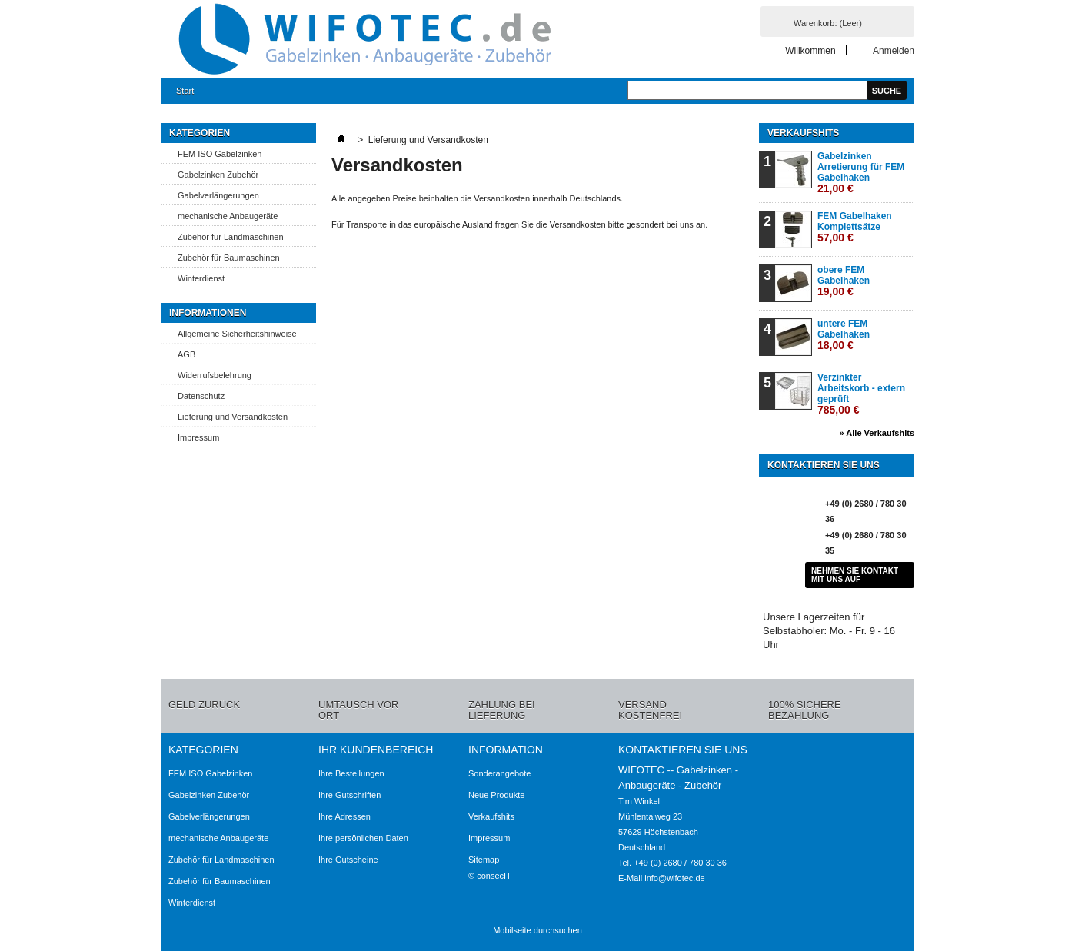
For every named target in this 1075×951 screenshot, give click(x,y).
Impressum (198, 437)
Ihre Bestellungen (351, 773)
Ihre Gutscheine (348, 859)
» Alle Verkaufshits (877, 432)
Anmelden (893, 50)
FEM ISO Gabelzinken (219, 153)
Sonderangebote (499, 773)
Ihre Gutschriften (349, 795)
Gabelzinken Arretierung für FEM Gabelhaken (860, 173)
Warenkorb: (828, 23)
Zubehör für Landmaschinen (231, 236)
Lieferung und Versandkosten (233, 416)
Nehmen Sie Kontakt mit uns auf (854, 575)
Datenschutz (201, 396)
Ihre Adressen (344, 816)
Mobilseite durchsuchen (537, 930)
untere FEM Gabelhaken (843, 334)
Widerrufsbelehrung (214, 375)
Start (183, 95)
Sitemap (483, 859)
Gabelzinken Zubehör (218, 174)
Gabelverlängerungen (218, 195)
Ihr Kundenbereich (375, 749)
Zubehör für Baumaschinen (229, 257)
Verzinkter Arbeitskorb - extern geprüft (861, 394)
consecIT (494, 875)
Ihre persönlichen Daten (363, 838)
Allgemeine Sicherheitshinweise (237, 333)
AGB (186, 354)
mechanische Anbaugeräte (228, 216)
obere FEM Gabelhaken (843, 281)
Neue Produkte (496, 795)
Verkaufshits (803, 133)
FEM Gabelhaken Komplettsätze (854, 227)
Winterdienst (201, 278)
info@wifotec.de (674, 878)
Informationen (207, 313)
